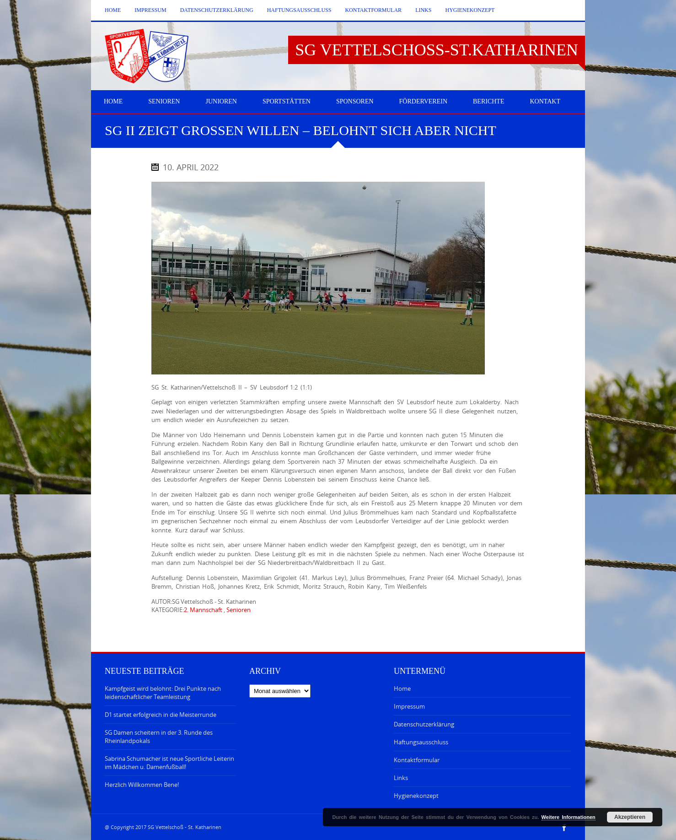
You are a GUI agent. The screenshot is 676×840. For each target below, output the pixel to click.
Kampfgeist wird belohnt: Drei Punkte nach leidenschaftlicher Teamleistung (163, 692)
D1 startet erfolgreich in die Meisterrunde (160, 714)
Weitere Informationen (569, 817)
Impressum (150, 10)
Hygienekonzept (469, 10)
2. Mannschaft (203, 610)
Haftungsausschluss (299, 10)
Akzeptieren (629, 817)
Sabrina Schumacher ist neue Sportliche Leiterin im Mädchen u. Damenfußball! (169, 762)
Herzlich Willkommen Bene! (142, 784)
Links (423, 10)
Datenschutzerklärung (216, 10)
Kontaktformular (373, 10)
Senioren (238, 610)
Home (113, 10)
